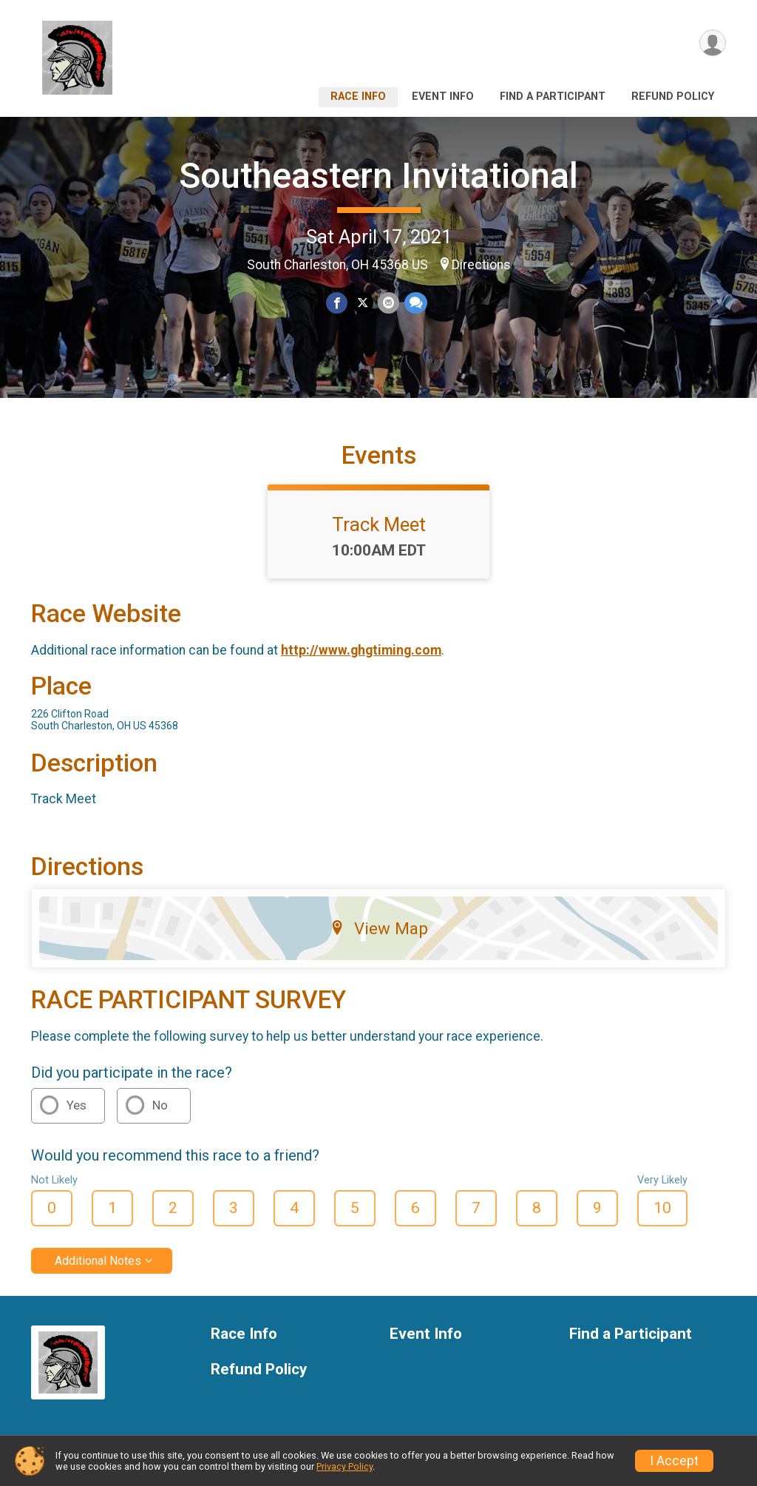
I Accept (674, 1460)
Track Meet (379, 524)
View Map (379, 928)
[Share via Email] (388, 303)
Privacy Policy (344, 1466)
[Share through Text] (415, 303)
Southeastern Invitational (378, 176)
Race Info (358, 96)
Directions (481, 264)
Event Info (443, 96)
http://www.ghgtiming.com (361, 650)
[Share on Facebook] (336, 303)
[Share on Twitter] (362, 303)
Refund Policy (672, 96)
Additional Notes (98, 1261)
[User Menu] (712, 43)
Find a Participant (552, 96)
